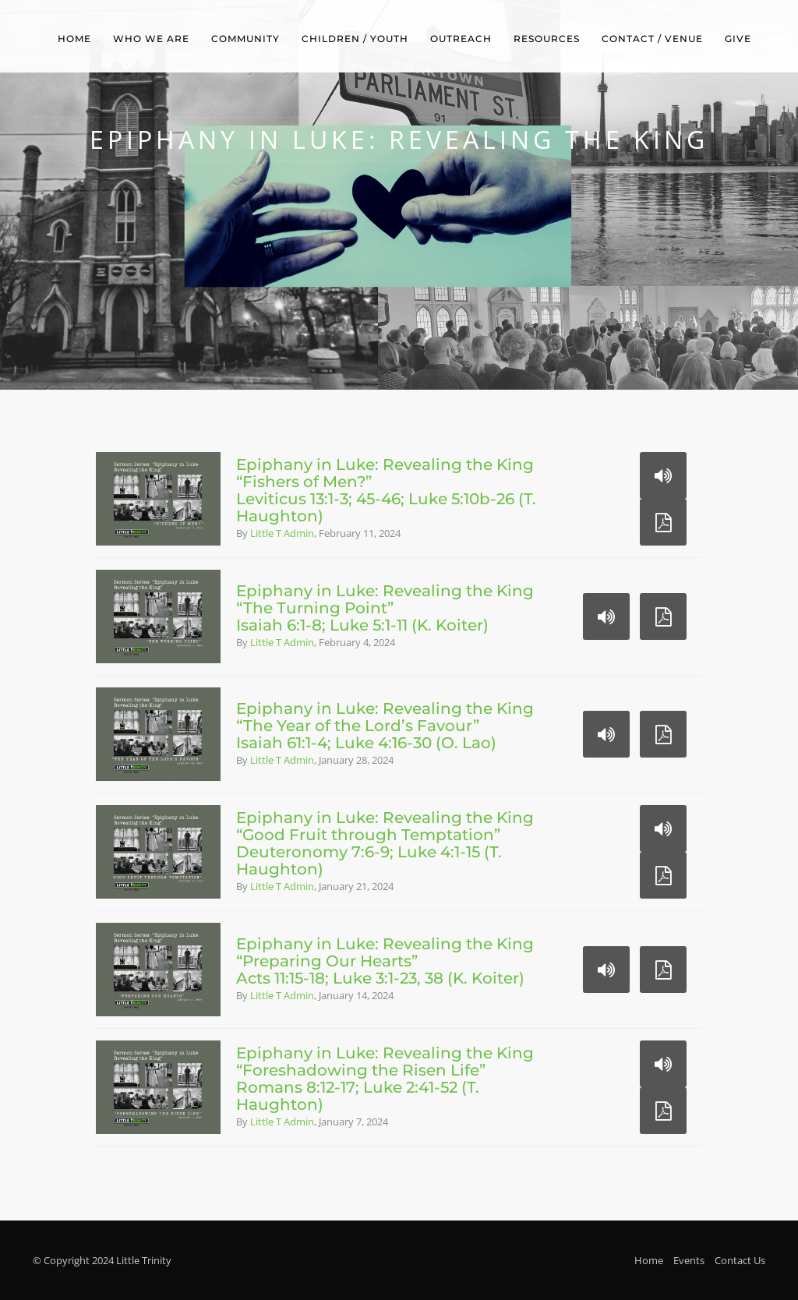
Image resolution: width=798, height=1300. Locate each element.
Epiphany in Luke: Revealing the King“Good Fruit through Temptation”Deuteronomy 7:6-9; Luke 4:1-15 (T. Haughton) (385, 843)
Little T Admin (282, 533)
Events (688, 1260)
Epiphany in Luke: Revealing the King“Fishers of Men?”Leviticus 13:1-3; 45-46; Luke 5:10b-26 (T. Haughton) (386, 490)
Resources (547, 38)
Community (245, 38)
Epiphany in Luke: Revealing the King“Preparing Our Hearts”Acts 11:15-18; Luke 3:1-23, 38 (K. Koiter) (385, 960)
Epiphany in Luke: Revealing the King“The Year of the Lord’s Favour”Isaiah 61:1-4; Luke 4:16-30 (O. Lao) (385, 725)
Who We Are (151, 38)
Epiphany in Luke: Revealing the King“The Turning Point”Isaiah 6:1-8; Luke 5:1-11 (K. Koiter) (385, 607)
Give (738, 38)
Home (74, 38)
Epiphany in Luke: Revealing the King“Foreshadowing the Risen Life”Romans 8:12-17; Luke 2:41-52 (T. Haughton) (385, 1079)
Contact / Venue (652, 38)
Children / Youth (355, 38)
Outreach (461, 38)
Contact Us (740, 1260)
